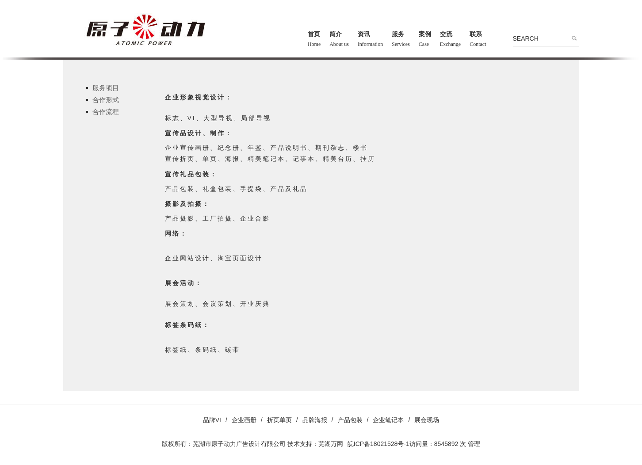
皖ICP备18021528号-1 (378, 443)
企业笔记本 (388, 419)
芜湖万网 (330, 443)
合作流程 (105, 111)
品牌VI (212, 419)
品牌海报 (314, 419)
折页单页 (279, 419)
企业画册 (244, 419)
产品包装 (350, 419)
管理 (474, 443)
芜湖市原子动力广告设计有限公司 (239, 443)
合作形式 (105, 99)
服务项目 (105, 87)
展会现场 (426, 419)
